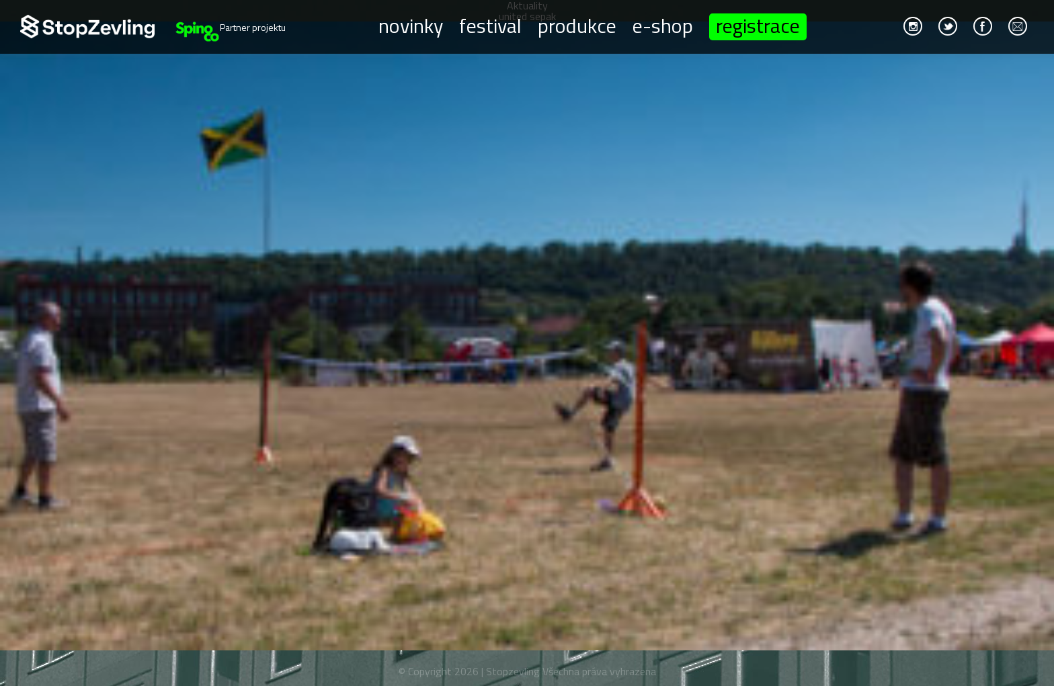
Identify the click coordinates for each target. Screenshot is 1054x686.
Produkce (577, 24)
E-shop (663, 24)
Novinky (410, 24)
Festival (490, 24)
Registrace (758, 26)
